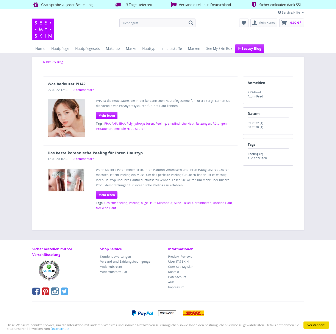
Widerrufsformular (113, 272)
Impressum (176, 287)
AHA (115, 123)
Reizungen (203, 123)
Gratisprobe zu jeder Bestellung (62, 4)
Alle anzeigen (257, 158)
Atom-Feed (255, 96)
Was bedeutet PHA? (67, 83)
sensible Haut (124, 129)
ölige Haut (148, 203)
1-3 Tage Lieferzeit (133, 4)
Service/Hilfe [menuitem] (289, 12)
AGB (171, 282)
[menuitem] (157, 23)
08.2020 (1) (255, 127)
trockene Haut (106, 208)
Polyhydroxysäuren (140, 123)
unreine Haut (222, 203)
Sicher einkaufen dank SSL (276, 4)
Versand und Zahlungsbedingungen (126, 261)
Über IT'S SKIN (178, 261)
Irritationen (104, 129)
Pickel (187, 203)
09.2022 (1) (255, 123)
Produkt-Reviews (180, 256)
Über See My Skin (180, 267)
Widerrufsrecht (111, 267)
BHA (122, 123)
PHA (107, 123)
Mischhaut (164, 203)
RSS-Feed (254, 92)
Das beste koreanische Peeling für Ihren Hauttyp (95, 152)
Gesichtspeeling (115, 203)
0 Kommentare (83, 90)
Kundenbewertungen (115, 256)
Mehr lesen (106, 115)
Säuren (140, 129)
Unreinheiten (201, 203)
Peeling (161, 123)
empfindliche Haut (181, 123)
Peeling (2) (255, 154)
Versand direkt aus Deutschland (200, 4)
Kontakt (173, 272)
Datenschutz (60, 329)
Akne (177, 203)
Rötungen (220, 123)
